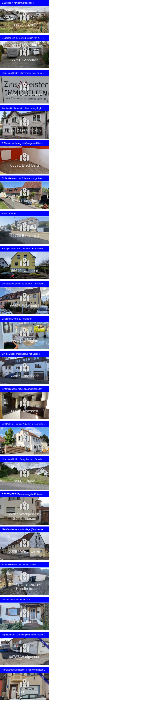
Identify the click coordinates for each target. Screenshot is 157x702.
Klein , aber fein (9, 213)
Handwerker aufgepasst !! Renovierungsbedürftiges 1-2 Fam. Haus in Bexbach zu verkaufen (24, 670)
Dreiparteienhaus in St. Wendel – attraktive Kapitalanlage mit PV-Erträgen (24, 283)
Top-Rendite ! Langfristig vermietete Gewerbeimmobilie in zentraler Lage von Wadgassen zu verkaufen (24, 634)
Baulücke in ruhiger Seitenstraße (18, 3)
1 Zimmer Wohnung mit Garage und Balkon (23, 143)
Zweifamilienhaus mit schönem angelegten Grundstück (24, 108)
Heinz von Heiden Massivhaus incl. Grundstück (24, 73)
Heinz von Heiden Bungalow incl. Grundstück (24, 459)
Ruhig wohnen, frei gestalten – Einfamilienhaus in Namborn (24, 248)
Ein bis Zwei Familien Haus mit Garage (21, 354)
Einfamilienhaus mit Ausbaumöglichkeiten (22, 389)
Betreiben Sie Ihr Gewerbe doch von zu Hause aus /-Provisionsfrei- (24, 38)
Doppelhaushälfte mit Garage (16, 599)
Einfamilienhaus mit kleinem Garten (19, 564)
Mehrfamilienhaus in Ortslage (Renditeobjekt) (24, 529)
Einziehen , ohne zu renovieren (17, 319)
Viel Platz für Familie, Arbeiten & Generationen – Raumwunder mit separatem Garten (24, 424)
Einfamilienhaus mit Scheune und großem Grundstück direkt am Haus (24, 178)
